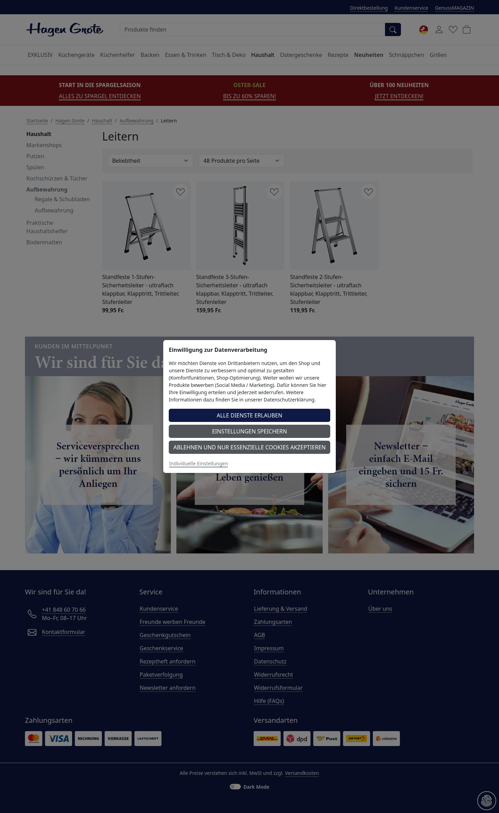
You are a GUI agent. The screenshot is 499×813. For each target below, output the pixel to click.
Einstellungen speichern (249, 431)
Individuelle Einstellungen (198, 463)
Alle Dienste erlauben (249, 415)
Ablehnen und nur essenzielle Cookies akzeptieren (249, 447)
